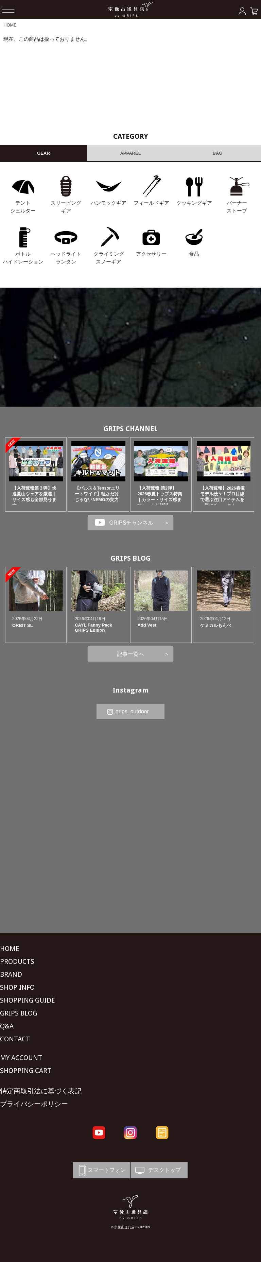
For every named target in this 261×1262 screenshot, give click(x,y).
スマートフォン (101, 1170)
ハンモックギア (108, 203)
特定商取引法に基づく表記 (41, 1091)
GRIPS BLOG (130, 558)
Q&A (7, 1026)
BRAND (11, 974)
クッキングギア (194, 203)
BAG (218, 153)
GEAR (43, 153)
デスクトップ (157, 1170)
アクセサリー (151, 254)
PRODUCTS (17, 961)
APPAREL (130, 153)
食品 (194, 254)
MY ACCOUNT (21, 1058)
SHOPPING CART (25, 1071)
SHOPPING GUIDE (27, 1000)
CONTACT (15, 1039)
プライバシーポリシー (34, 1104)
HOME (10, 25)
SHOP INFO (17, 987)
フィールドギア (151, 203)
